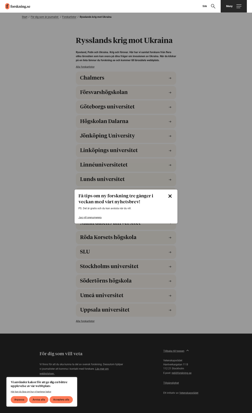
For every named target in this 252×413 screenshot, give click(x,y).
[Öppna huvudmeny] (234, 6)
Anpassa (19, 399)
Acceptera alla (61, 399)
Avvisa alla (39, 399)
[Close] (170, 196)
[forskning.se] (15, 6)
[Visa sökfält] (211, 6)
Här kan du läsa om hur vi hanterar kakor (31, 391)
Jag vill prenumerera (90, 217)
